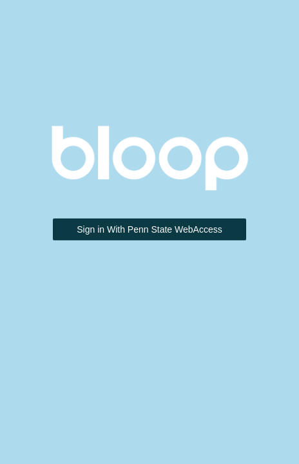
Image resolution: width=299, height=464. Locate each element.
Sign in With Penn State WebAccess (149, 229)
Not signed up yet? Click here (150, 256)
